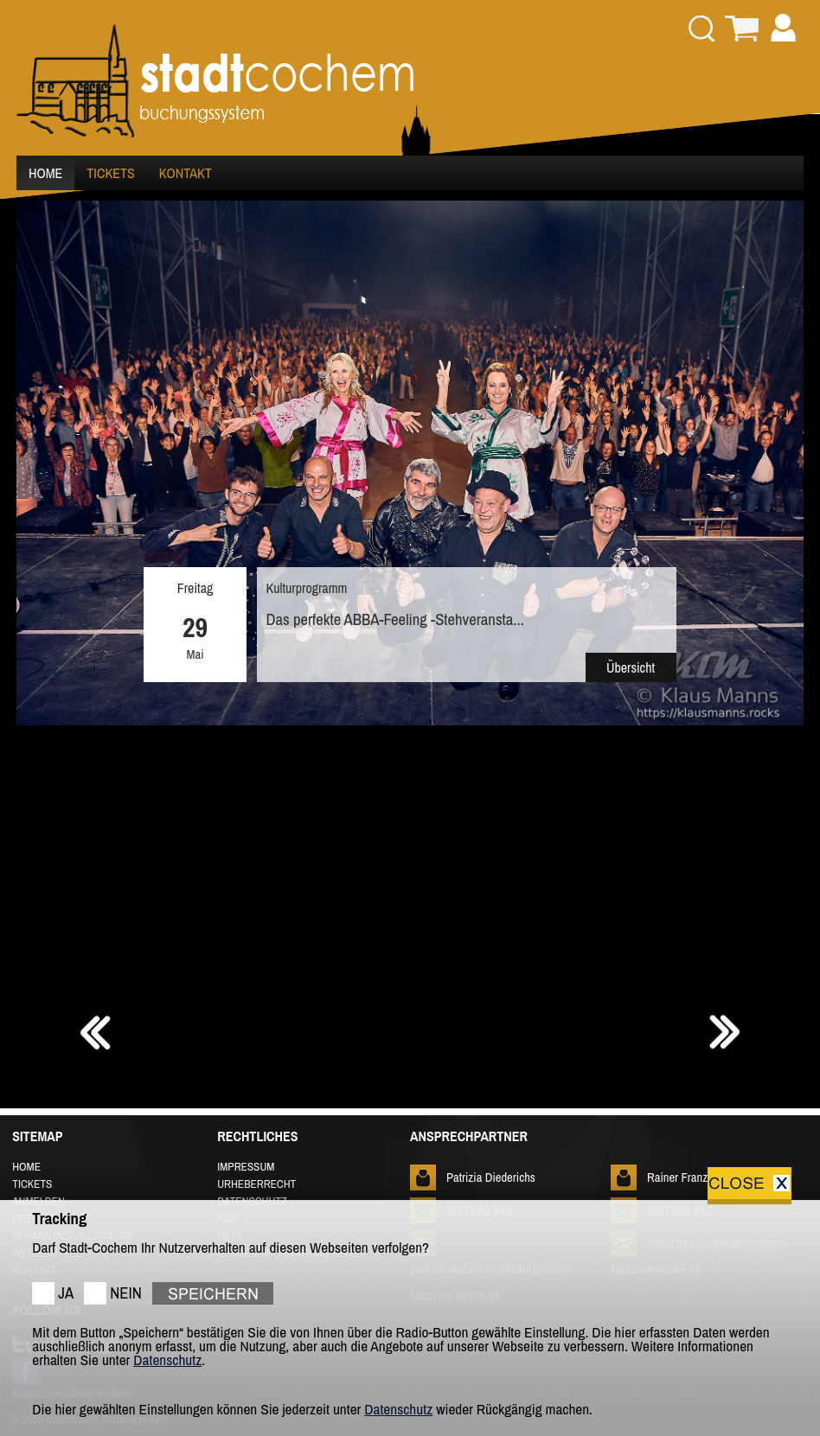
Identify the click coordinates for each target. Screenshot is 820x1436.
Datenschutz (167, 1359)
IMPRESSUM (245, 1166)
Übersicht (630, 667)
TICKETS (110, 172)
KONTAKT (185, 172)
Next (781, 594)
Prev (39, 594)
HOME (45, 172)
